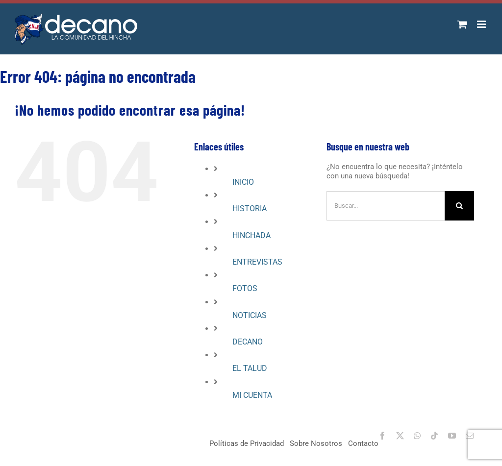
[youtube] (452, 436)
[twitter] (400, 436)
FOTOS (244, 288)
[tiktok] (434, 436)
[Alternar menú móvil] (482, 24)
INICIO (243, 182)
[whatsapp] (417, 436)
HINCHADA (251, 235)
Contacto (363, 443)
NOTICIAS (249, 315)
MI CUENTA (252, 395)
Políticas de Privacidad (246, 443)
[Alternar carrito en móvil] (462, 24)
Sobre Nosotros (316, 443)
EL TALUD (249, 368)
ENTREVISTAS (257, 262)
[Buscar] (459, 206)
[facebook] (382, 436)
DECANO (247, 341)
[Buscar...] (385, 206)
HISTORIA (249, 208)
